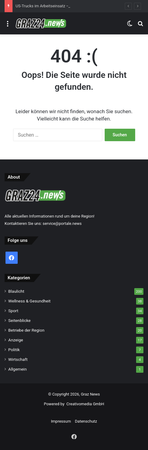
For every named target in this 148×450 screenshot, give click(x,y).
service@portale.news (62, 223)
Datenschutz (86, 421)
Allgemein (17, 369)
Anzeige (15, 339)
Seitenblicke (19, 320)
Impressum (61, 421)
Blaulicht (16, 291)
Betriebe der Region (26, 330)
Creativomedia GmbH (85, 404)
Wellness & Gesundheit (29, 300)
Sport (13, 310)
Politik (14, 349)
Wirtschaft (17, 359)
